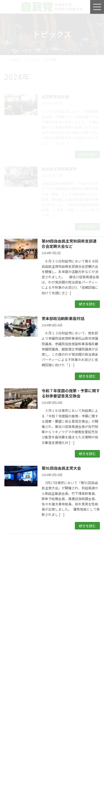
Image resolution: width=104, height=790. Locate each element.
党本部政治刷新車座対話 (63, 318)
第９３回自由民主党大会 (30, 571)
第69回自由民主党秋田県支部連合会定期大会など (69, 243)
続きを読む (87, 304)
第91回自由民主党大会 (61, 468)
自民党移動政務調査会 (28, 631)
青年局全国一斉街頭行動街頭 (34, 691)
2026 (11, 778)
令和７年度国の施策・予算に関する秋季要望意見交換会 (71, 393)
